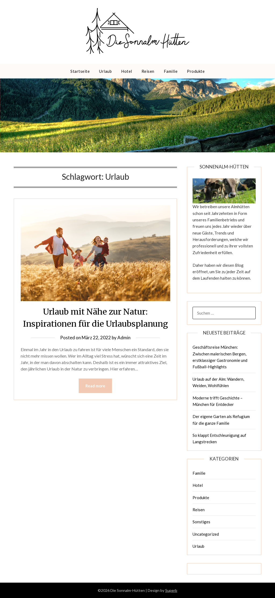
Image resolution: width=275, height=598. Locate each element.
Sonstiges (201, 521)
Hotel (126, 71)
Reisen (148, 71)
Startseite (80, 71)
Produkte (196, 71)
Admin (124, 337)
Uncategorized (206, 534)
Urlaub (105, 71)
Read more (95, 385)
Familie (171, 71)
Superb (171, 590)
